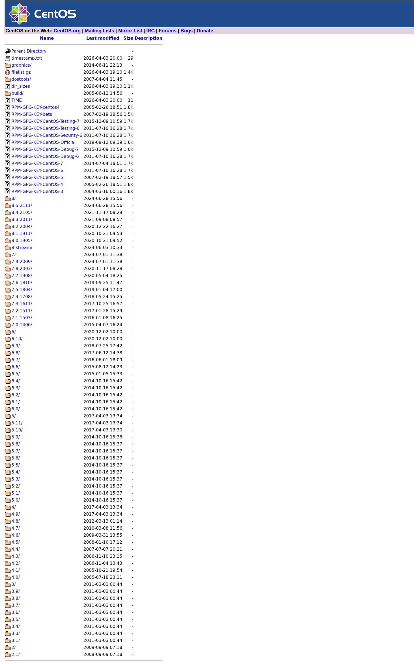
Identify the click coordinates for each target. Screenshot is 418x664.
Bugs (187, 30)
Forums (168, 30)
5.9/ (16, 437)
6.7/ (16, 359)
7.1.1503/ (22, 317)
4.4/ (16, 549)
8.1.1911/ (22, 233)
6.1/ (16, 401)
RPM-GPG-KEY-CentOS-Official (44, 142)
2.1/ (16, 654)
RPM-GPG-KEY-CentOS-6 (37, 170)
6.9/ (16, 345)
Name (47, 38)
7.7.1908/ (22, 275)
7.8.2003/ (22, 268)
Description (148, 38)
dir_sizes (21, 86)
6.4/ (16, 380)
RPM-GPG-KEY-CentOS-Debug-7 (45, 149)
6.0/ (16, 408)
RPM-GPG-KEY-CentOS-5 (37, 177)
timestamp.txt (27, 58)
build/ (18, 93)
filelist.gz (21, 72)
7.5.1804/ (22, 289)
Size (128, 38)
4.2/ (16, 563)
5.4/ (16, 472)
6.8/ (16, 352)
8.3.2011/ (22, 219)
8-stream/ (22, 247)
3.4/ (16, 626)
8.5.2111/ (22, 205)
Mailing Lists (99, 30)
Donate (205, 30)
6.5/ (16, 373)
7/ (14, 254)
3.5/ (16, 619)
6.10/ (17, 338)
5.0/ (16, 500)
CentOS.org (67, 30)
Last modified (102, 38)
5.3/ (16, 479)
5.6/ (16, 458)
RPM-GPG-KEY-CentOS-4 (37, 184)
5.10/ (17, 430)
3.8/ (16, 598)
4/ (14, 507)
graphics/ (22, 65)
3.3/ (16, 633)
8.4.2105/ (22, 212)
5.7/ (16, 451)
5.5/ (16, 465)
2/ (14, 647)
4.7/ (16, 528)
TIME (17, 100)
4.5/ (16, 542)
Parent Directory (29, 51)
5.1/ (16, 493)
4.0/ (16, 577)
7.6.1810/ (22, 282)
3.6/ (16, 612)
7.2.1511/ (22, 310)
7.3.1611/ (22, 303)
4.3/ (16, 556)
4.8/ (16, 521)
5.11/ (17, 422)
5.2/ (16, 486)
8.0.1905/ (22, 240)
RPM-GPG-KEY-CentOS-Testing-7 (46, 121)
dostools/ (21, 79)
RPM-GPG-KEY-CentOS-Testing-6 (46, 128)
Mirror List (130, 30)
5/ (14, 415)
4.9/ (16, 514)
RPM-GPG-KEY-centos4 (36, 107)
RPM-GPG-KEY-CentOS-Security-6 (47, 135)
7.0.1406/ (22, 324)
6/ (14, 331)
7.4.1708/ (22, 296)
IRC (150, 30)
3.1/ (16, 640)
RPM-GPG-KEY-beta (32, 114)
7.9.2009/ (22, 261)
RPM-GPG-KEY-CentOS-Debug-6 (45, 156)
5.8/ (16, 444)
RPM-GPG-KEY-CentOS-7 (37, 163)
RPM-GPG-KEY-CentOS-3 (37, 191)
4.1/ (16, 570)
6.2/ (16, 394)
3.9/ (16, 591)
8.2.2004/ (22, 226)
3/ (14, 584)
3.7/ (16, 605)
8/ (14, 198)
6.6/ (16, 366)
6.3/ (16, 387)
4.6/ (16, 535)
